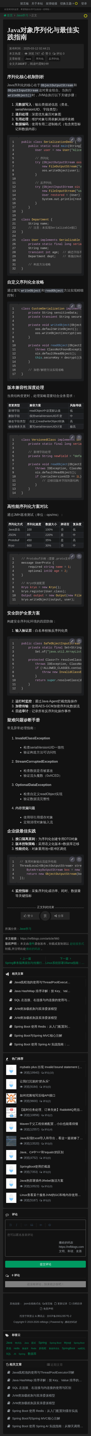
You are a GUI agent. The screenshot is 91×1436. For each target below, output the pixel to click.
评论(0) (45, 1086)
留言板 (24, 3)
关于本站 (37, 3)
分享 (59, 915)
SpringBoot (69, 1348)
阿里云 (30, 1316)
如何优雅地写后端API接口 (37, 1095)
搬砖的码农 (33, 948)
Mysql (68, 1342)
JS (15, 1354)
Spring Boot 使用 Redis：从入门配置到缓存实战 (44, 1026)
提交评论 (45, 1264)
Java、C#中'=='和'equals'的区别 (42, 1152)
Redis (34, 1348)
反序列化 (54, 58)
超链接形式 (77, 943)
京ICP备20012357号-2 (59, 1316)
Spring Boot (56, 1343)
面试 (33, 1343)
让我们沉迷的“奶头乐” (34, 1081)
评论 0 (58, 53)
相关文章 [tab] (14, 1364)
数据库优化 (54, 1348)
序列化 (40, 58)
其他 (9, 1348)
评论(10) (47, 1072)
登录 (84, 3)
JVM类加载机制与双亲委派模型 (33, 1008)
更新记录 (60, 1303)
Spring (42, 1342)
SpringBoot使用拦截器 (35, 1166)
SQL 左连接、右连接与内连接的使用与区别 (41, 1000)
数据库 (25, 1348)
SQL (9, 1353)
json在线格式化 (32, 1303)
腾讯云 (41, 1316)
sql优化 (81, 1348)
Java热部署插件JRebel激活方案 (41, 1180)
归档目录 (75, 1303)
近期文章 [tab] (55, 1364)
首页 (8, 15)
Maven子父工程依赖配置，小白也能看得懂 (49, 1123)
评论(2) (45, 1101)
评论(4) (46, 1129)
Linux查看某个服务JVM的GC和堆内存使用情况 (52, 1195)
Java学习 (22, 15)
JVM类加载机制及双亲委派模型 (33, 1017)
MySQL (18, 1343)
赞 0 (46, 53)
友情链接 (51, 3)
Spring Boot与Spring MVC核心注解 (35, 1035)
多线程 (43, 1348)
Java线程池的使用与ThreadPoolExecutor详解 (42, 982)
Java (28, 58)
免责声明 (46, 1308)
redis (17, 1348)
